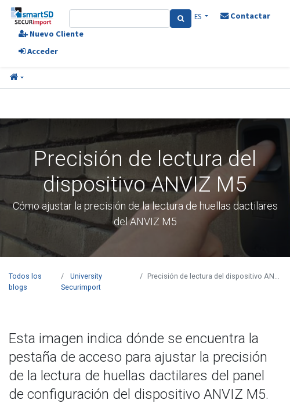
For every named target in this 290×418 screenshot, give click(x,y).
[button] (17, 78)
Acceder (38, 51)
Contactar (245, 15)
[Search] (180, 18)
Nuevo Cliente (51, 33)
